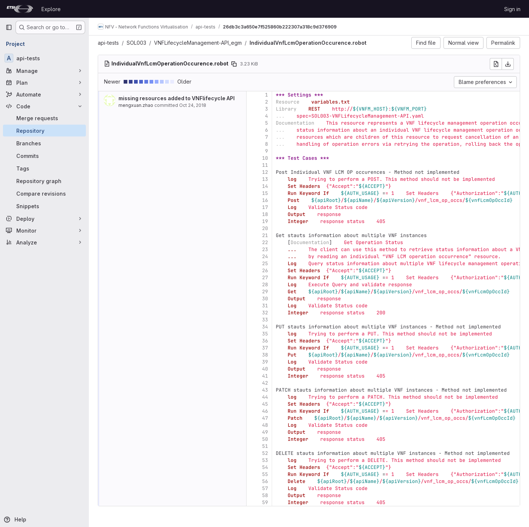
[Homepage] (20, 9)
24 (265, 256)
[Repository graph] (44, 181)
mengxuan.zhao (135, 105)
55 (265, 474)
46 (265, 411)
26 (265, 270)
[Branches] (44, 143)
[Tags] (44, 168)
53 (265, 460)
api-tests (108, 43)
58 (265, 495)
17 (265, 207)
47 (265, 418)
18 (265, 214)
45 (265, 404)
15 (265, 193)
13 (265, 179)
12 (265, 172)
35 (265, 334)
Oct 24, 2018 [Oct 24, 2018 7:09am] (192, 105)
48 (265, 425)
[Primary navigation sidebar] (9, 27)
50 (265, 439)
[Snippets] (44, 206)
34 (265, 327)
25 (265, 263)
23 (265, 249)
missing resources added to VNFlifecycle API (176, 98)
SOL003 (136, 43)
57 (265, 488)
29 (265, 291)
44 (265, 397)
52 (265, 453)
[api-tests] (44, 58)
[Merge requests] (44, 118)
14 (265, 186)
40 (265, 369)
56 (265, 481)
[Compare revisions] (44, 193)
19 (265, 221)
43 (265, 390)
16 (265, 200)
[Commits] (44, 156)
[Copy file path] (234, 64)
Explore (51, 9)
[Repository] (44, 130)
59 (265, 502)
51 (265, 446)
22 (265, 242)
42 (265, 383)
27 (265, 277)
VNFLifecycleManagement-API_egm (198, 43)
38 (265, 355)
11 (265, 165)
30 (265, 298)
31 (265, 306)
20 (265, 228)
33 (265, 320)
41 (265, 376)
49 (265, 432)
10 (265, 158)
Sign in (512, 9)
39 (265, 362)
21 (265, 235)
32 (265, 313)
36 (265, 341)
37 (265, 348)
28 (265, 284)
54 (265, 467)
